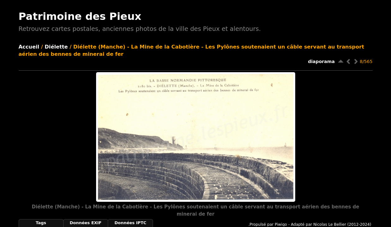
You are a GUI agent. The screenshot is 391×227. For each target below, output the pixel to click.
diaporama (321, 61)
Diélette (56, 47)
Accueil (29, 47)
